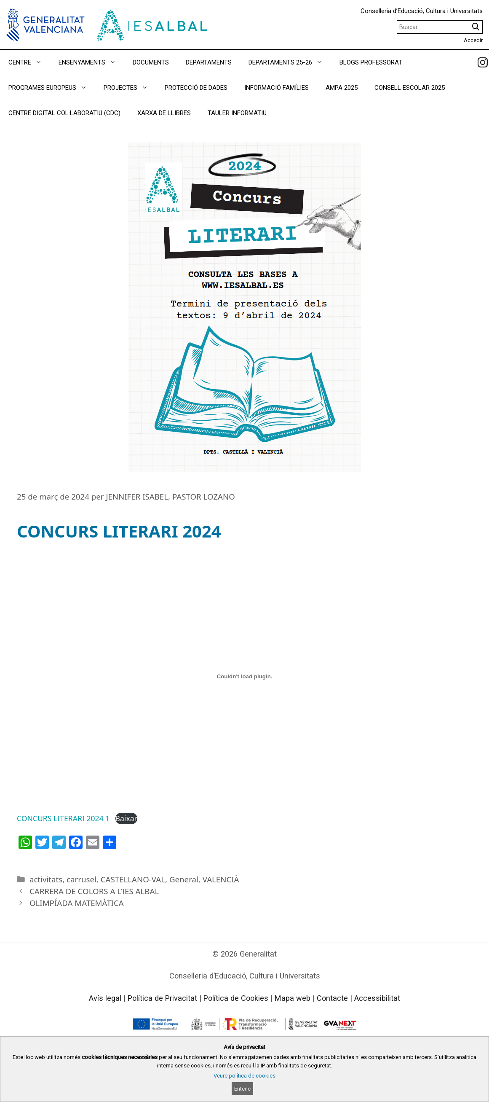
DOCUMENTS (151, 62)
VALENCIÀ (221, 879)
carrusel (81, 879)
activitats (45, 879)
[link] (482, 62)
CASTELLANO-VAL (133, 879)
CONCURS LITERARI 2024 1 (63, 818)
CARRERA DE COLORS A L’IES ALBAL (94, 891)
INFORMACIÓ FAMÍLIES (276, 87)
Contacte (332, 998)
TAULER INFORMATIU (237, 113)
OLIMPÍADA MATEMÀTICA (76, 903)
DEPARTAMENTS (209, 62)
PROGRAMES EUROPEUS (51, 87)
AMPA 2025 (342, 87)
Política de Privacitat (162, 998)
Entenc (242, 1089)
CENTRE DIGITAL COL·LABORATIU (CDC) (64, 113)
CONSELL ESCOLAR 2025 (409, 87)
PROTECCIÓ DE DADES (196, 87)
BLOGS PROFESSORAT (370, 62)
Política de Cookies (235, 998)
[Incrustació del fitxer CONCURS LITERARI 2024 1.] (244, 676)
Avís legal (105, 998)
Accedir (473, 40)
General (183, 879)
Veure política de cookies (244, 1075)
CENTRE (29, 62)
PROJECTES (130, 87)
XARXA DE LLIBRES (164, 113)
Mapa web (292, 998)
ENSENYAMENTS (91, 62)
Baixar (126, 818)
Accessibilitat (377, 998)
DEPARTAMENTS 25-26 (290, 62)
